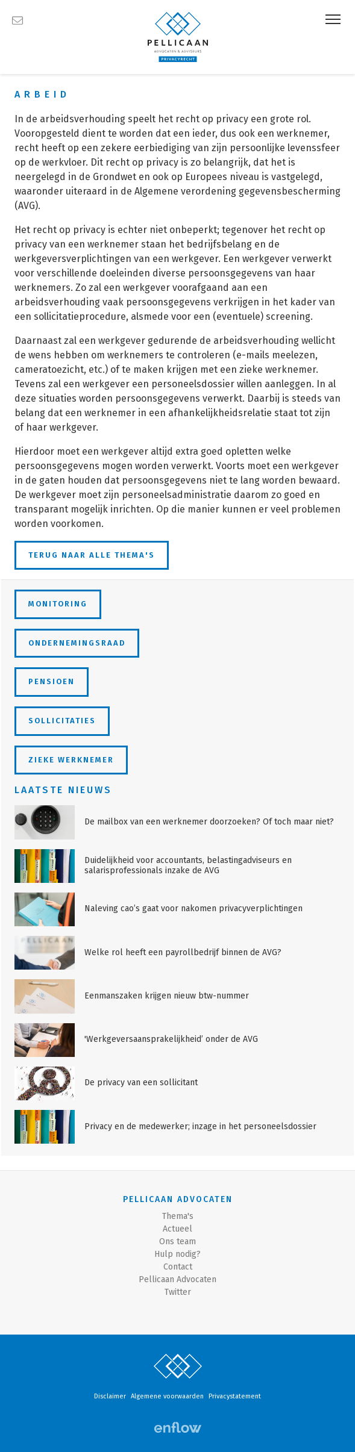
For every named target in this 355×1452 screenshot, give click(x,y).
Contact (177, 1267)
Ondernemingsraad (76, 642)
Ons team (177, 1241)
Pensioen (51, 681)
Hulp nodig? (177, 1254)
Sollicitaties (62, 720)
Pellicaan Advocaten (177, 1279)
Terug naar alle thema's (91, 554)
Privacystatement (235, 1396)
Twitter (178, 1292)
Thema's (177, 1216)
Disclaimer (110, 1396)
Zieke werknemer (71, 759)
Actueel (177, 1229)
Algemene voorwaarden (167, 1396)
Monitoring (57, 603)
